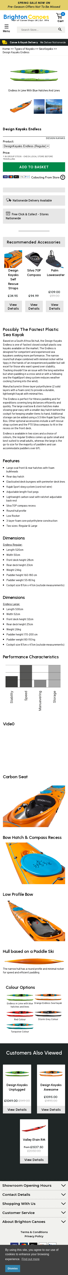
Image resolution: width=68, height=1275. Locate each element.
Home (6, 49)
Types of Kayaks (24, 49)
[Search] (60, 30)
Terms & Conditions (34, 1232)
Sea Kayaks (46, 49)
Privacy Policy (34, 1236)
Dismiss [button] (13, 1268)
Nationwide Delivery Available (32, 201)
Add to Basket (34, 167)
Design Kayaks (55, 138)
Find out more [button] (31, 1259)
